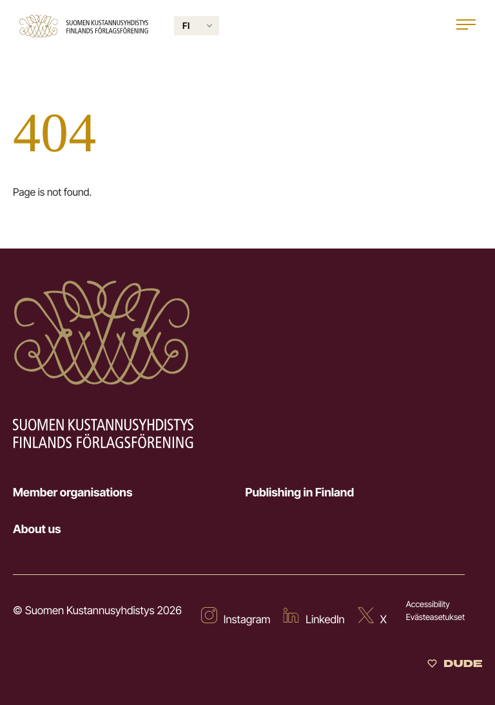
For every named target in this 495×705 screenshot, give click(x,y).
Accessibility (428, 604)
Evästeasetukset (435, 617)
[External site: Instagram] (236, 618)
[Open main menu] (466, 26)
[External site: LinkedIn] (313, 618)
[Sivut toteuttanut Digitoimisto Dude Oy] (454, 665)
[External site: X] (372, 618)
